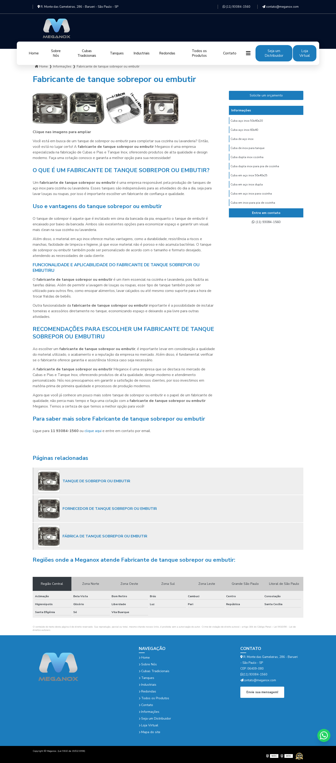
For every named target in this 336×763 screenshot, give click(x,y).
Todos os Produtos (199, 53)
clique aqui (93, 430)
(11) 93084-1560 (236, 7)
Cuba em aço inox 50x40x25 (249, 180)
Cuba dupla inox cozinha (247, 160)
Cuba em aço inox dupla (247, 190)
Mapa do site (149, 732)
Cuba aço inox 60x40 (244, 131)
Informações (149, 712)
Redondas (167, 53)
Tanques (117, 53)
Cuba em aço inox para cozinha (251, 200)
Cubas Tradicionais (86, 53)
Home (34, 53)
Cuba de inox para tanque (247, 151)
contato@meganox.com (280, 7)
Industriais (141, 53)
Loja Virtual (304, 53)
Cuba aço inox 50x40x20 (247, 121)
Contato (229, 53)
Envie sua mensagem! (262, 692)
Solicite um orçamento (266, 95)
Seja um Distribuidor (274, 53)
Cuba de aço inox (242, 141)
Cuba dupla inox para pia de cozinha (255, 170)
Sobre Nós (56, 53)
